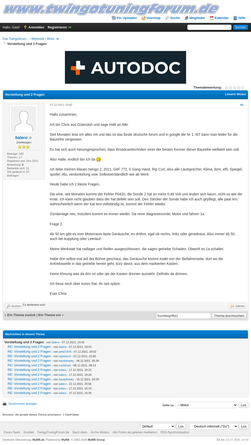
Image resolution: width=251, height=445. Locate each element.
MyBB (65, 439)
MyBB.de (38, 439)
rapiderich (65, 356)
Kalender (222, 18)
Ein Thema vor (49, 315)
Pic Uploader (127, 18)
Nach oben (80, 432)
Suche (175, 18)
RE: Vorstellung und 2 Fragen (29, 347)
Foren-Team (12, 432)
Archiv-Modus (100, 432)
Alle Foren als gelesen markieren (135, 432)
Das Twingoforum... (16, 39)
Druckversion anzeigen (23, 403)
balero (21, 137)
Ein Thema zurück (21, 315)
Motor (51, 39)
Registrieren (57, 27)
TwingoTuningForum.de (53, 432)
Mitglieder (197, 18)
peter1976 (65, 351)
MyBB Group (96, 439)
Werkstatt (37, 39)
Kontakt (29, 432)
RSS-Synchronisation (174, 432)
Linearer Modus (235, 94)
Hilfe (241, 18)
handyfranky (66, 360)
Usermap (154, 18)
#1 (241, 104)
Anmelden (36, 27)
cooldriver (65, 365)
